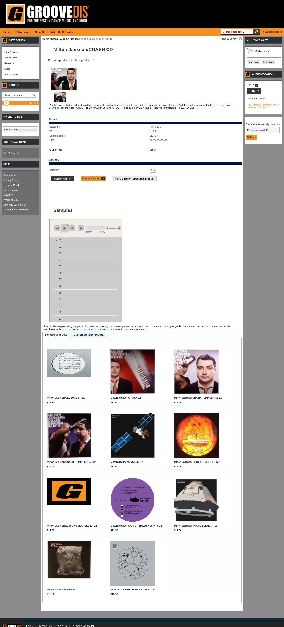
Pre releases (10, 57)
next (72, 228)
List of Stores (11, 129)
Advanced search (272, 31)
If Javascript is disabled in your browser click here (263, 106)
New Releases (11, 52)
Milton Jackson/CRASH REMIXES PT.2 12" (71, 462)
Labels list (32, 103)
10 (60, 299)
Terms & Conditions (13, 185)
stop (81, 228)
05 (60, 266)
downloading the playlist (57, 329)
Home (45, 39)
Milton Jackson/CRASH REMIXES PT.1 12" (198, 397)
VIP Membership (12, 153)
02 (60, 246)
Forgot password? (256, 98)
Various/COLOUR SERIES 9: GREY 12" (132, 589)
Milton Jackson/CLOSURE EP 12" (66, 397)
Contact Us (9, 175)
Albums (64, 39)
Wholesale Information (15, 209)
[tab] (56, 335)
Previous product (55, 60)
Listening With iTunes (15, 204)
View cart (254, 62)
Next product (85, 60)
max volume (119, 228)
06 (60, 273)
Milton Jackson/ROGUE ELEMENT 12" (196, 525)
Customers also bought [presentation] (88, 334)
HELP (6, 164)
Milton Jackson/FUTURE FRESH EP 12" (197, 462)
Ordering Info (10, 190)
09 (60, 292)
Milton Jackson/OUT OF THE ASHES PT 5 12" (136, 525)
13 (60, 318)
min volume (108, 228)
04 (60, 260)
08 (60, 286)
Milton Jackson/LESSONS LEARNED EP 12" (72, 525)
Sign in (252, 85)
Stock (54, 39)
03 (60, 253)
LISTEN (154, 135)
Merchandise (11, 74)
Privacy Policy (10, 180)
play (64, 228)
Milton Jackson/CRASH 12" (126, 397)
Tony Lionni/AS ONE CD (61, 589)
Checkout (268, 62)
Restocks (9, 63)
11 (60, 305)
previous (57, 228)
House (75, 39)
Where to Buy (10, 199)
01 (61, 240)
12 (60, 312)
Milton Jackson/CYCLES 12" (126, 462)
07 (60, 279)
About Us (8, 195)
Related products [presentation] (56, 334)
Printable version (229, 39)
